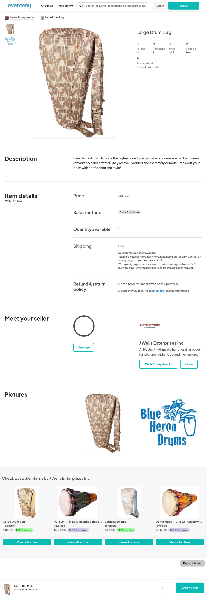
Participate (66, 5)
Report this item (192, 563)
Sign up (183, 5)
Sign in (160, 5)
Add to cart (190, 588)
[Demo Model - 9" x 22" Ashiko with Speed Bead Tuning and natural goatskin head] (180, 502)
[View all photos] (73, 81)
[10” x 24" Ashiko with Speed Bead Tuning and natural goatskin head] (78, 502)
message (159, 290)
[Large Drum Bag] (27, 502)
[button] (48, 5)
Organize (48, 5)
